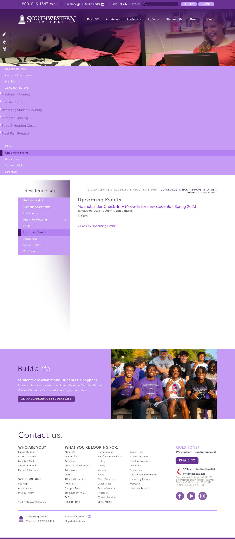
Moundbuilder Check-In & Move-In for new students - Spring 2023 (187, 191)
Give (206, 4)
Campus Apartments (18, 75)
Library (101, 465)
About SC (92, 19)
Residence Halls (15, 68)
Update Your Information (143, 474)
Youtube (191, 496)
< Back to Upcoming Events (97, 226)
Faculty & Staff (26, 461)
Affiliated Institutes (75, 479)
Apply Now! (6, 34)
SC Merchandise (107, 497)
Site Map (23, 483)
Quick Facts (104, 483)
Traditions (135, 465)
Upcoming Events (16, 152)
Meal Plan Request (15, 133)
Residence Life (122, 189)
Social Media (105, 501)
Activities (70, 461)
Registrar (102, 492)
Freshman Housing (16, 94)
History (101, 461)
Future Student (26, 452)
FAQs (8, 146)
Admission (113, 19)
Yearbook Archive (139, 488)
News (210, 19)
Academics (134, 19)
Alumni (194, 19)
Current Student (27, 456)
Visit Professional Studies (32, 502)
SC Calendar (92, 4)
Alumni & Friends (27, 465)
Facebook (180, 496)
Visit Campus (6, 42)
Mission (102, 470)
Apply (189, 4)
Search (136, 4)
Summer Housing (15, 118)
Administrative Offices (77, 465)
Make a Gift (6, 49)
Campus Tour (72, 488)
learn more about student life (46, 398)
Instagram (202, 496)
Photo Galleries (106, 479)
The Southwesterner (141, 461)
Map (52, 4)
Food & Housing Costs (18, 125)
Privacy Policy (26, 492)
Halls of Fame (72, 501)
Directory (70, 4)
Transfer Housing (14, 102)
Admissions (71, 470)
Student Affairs (14, 165)
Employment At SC (75, 492)
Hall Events (12, 81)
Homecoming (105, 452)
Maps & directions (75, 521)
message (89, 516)
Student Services (99, 189)
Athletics (153, 19)
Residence (40, 190)
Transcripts (136, 470)
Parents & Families (28, 470)
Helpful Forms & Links (110, 456)
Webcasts (135, 483)
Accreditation (25, 488)
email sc (187, 460)
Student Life (174, 19)
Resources (12, 159)
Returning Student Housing (22, 110)
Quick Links (116, 4)
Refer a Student (106, 488)
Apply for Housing (17, 87)
